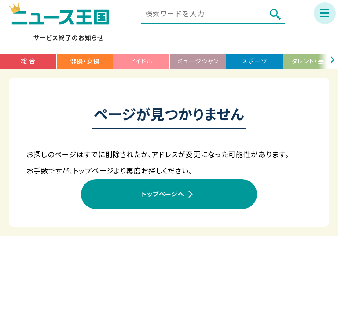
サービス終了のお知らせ (68, 37)
